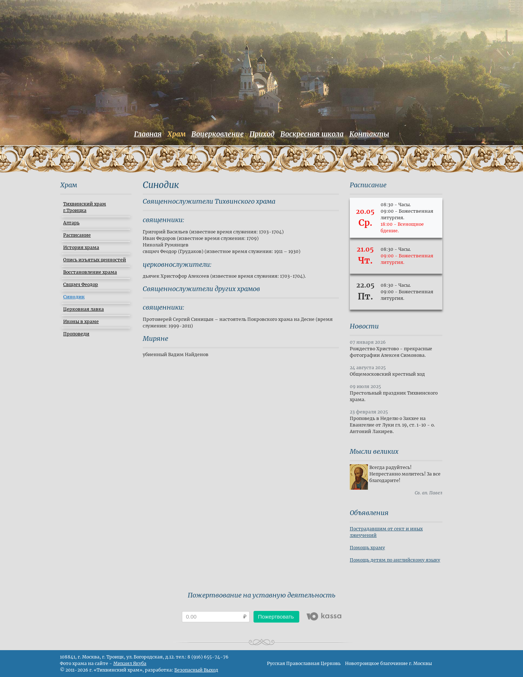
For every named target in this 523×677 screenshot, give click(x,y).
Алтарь (71, 222)
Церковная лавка (83, 309)
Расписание (77, 235)
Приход (262, 134)
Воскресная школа (312, 134)
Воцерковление (217, 134)
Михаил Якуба (129, 663)
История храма (81, 247)
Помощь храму (367, 547)
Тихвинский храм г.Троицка (84, 207)
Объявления (369, 513)
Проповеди (76, 334)
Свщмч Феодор (80, 284)
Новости (364, 326)
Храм (176, 134)
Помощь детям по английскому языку (395, 560)
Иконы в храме (81, 321)
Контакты (369, 134)
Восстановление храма (90, 272)
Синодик (74, 296)
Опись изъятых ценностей (94, 259)
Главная (148, 134)
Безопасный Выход (196, 670)
